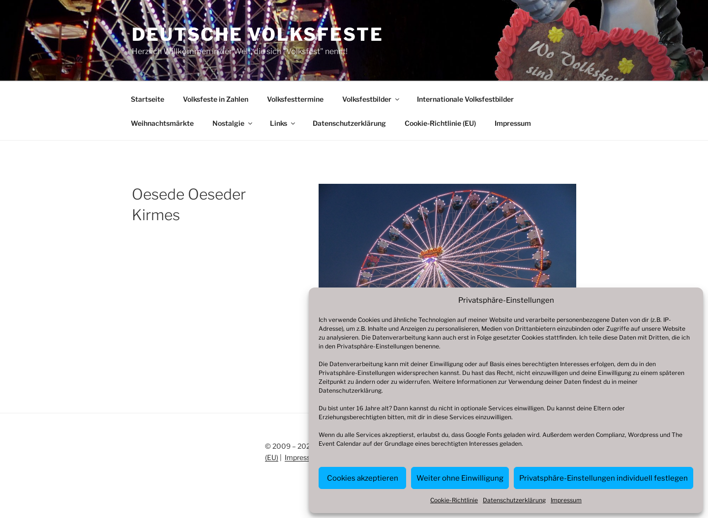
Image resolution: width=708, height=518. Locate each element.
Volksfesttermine (295, 99)
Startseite (147, 99)
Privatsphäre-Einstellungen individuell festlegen (603, 478)
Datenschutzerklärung (350, 390)
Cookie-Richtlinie (454, 500)
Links (283, 123)
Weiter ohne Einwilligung (459, 478)
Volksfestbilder (371, 99)
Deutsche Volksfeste (258, 34)
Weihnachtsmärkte (162, 123)
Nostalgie (233, 123)
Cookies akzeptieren (362, 478)
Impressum (566, 500)
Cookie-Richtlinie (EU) (440, 123)
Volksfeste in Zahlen (215, 99)
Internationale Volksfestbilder (465, 99)
